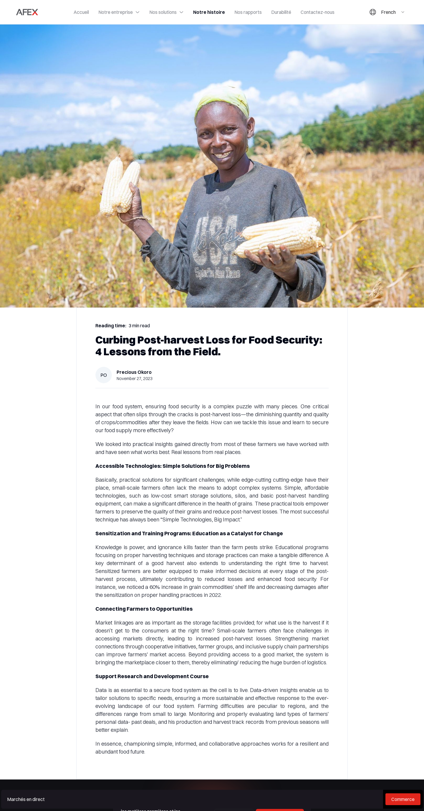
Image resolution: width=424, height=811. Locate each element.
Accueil (81, 12)
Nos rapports (248, 12)
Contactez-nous (317, 12)
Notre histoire (209, 12)
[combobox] (393, 12)
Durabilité (281, 12)
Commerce (403, 799)
